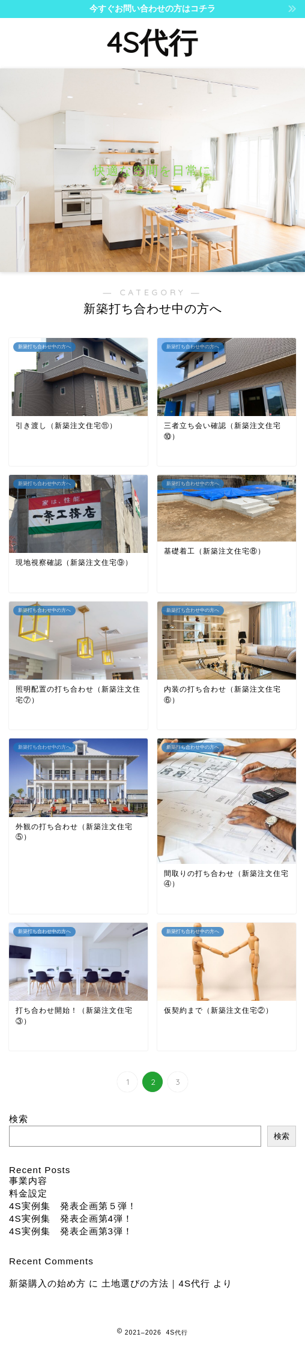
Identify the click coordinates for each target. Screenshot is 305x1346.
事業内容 (28, 1180)
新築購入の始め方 (47, 1283)
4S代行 (152, 42)
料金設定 (28, 1193)
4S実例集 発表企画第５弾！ (73, 1206)
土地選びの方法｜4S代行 (155, 1283)
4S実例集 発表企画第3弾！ (71, 1231)
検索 (18, 1119)
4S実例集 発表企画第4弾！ (71, 1218)
